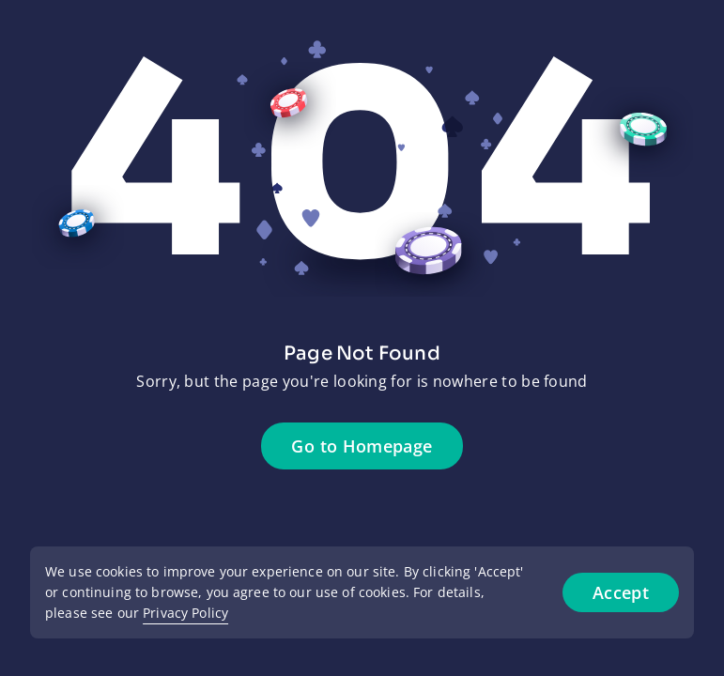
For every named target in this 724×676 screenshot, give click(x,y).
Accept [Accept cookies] (621, 592)
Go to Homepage (361, 446)
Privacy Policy (185, 613)
